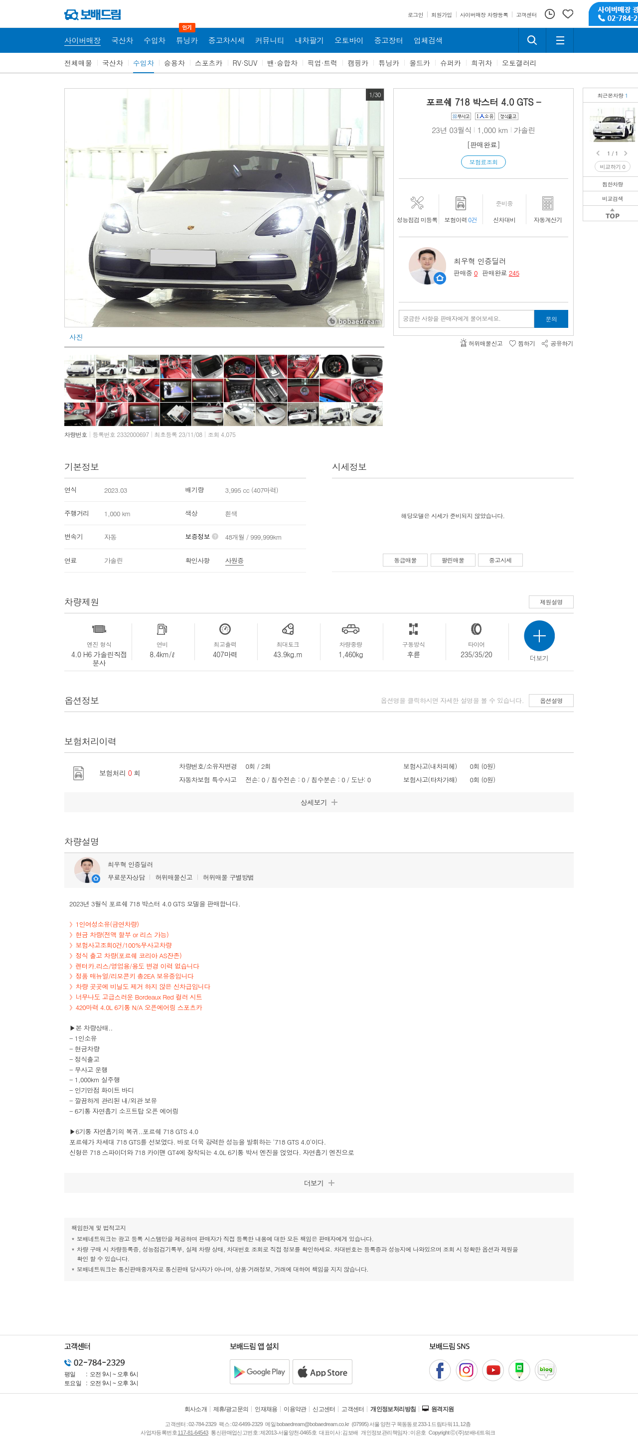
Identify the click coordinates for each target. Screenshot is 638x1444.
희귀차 (481, 62)
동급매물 (405, 560)
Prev (598, 153)
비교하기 (613, 166)
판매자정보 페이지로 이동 (440, 278)
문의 (551, 318)
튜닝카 (388, 62)
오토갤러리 (519, 62)
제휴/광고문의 (231, 1409)
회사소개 (195, 1409)
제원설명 (551, 601)
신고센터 (324, 1409)
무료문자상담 (126, 877)
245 (514, 273)
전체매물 (78, 62)
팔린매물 (453, 560)
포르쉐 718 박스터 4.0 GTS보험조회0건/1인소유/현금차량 (630, 115)
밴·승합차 (282, 62)
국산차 (112, 62)
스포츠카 (209, 62)
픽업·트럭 (323, 62)
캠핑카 (357, 62)
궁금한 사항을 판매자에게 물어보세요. (452, 318)
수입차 (143, 62)
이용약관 (295, 1409)
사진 (76, 337)
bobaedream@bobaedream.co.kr (313, 1424)
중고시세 (500, 560)
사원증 (234, 560)
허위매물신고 (173, 877)
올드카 (419, 62)
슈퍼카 (450, 62)
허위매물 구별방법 (228, 877)
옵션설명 (551, 700)
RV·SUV (245, 62)
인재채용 (266, 1409)
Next (626, 153)
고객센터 (352, 1409)
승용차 (174, 62)
